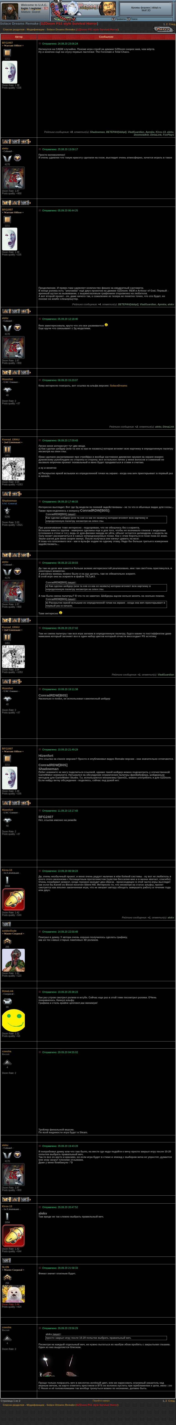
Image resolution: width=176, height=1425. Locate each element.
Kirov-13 (7, 870)
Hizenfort (7, 379)
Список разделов (14, 29)
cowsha (6, 1051)
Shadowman (9, 500)
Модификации (36, 29)
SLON (5, 1267)
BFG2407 (7, 42)
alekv (5, 148)
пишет (71, 514)
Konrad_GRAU (11, 439)
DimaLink (7, 991)
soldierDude (9, 930)
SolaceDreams (118, 385)
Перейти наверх (101, 1400)
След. (172, 24)
